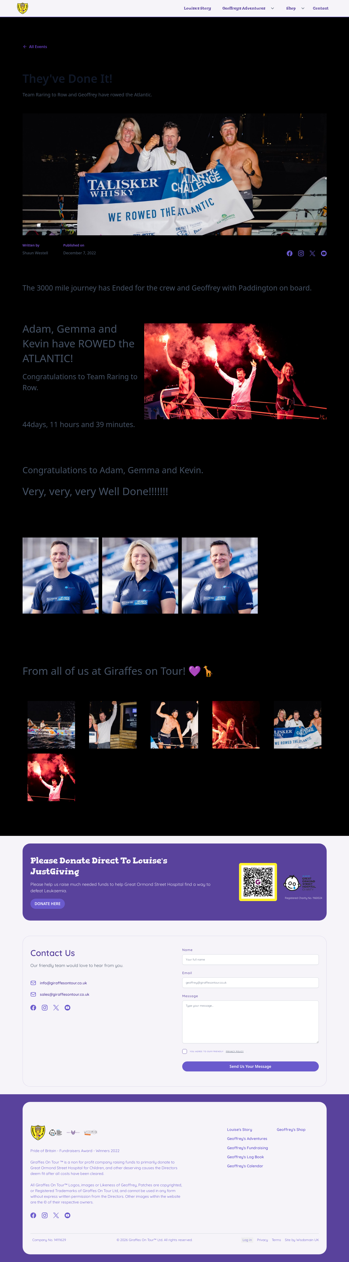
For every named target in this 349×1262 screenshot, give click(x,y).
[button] (247, 8)
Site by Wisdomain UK (302, 1240)
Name (187, 950)
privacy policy (235, 1051)
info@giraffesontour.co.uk (63, 983)
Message (190, 996)
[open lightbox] (51, 725)
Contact (321, 8)
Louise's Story (197, 8)
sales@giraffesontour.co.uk (64, 994)
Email (187, 973)
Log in (247, 1240)
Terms (276, 1240)
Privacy (262, 1240)
